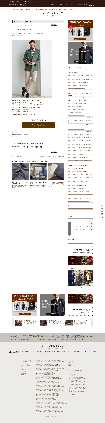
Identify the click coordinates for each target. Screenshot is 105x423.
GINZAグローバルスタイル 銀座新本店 (76, 97)
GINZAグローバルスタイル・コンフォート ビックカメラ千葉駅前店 (80, 141)
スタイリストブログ (23, 361)
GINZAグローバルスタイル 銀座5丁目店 (76, 106)
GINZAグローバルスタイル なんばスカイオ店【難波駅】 (46, 399)
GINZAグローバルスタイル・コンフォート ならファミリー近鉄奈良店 (80, 182)
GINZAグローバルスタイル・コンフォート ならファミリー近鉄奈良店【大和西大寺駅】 (52, 403)
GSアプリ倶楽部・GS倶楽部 (80, 4)
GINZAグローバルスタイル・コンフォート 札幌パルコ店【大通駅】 (48, 360)
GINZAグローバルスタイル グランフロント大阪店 (78, 162)
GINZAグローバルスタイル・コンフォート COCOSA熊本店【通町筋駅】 (49, 412)
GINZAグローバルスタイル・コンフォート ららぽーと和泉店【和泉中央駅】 (50, 402)
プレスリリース (71, 366)
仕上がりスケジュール (24, 366)
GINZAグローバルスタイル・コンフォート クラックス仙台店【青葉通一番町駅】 (50, 361)
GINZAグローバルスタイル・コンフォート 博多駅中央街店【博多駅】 (48, 410)
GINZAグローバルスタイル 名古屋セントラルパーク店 (79, 154)
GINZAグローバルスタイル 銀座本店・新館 (77, 103)
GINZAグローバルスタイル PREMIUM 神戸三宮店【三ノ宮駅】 (47, 406)
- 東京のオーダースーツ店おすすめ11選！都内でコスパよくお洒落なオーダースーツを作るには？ (76, 389)
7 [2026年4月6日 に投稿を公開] (69, 223)
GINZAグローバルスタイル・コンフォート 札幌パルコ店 (80, 79)
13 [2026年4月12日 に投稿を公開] (91, 223)
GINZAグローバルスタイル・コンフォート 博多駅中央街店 (80, 198)
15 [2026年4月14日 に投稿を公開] (73, 226)
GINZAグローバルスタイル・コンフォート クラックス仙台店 (80, 76)
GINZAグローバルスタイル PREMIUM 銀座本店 (78, 82)
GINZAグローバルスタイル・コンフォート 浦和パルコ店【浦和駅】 (48, 385)
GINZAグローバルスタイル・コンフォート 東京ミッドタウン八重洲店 (80, 94)
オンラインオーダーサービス (25, 369)
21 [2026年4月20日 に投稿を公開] (69, 229)
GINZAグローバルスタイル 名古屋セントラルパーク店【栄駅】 (47, 391)
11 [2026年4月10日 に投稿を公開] (83, 223)
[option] (27, 323)
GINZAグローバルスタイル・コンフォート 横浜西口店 (79, 131)
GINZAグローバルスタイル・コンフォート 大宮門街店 (79, 134)
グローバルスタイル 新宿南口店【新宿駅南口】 (44, 374)
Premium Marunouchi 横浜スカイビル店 (76, 129)
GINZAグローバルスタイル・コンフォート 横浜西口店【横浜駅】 (48, 382)
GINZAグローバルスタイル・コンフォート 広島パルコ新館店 (80, 194)
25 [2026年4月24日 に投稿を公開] (83, 229)
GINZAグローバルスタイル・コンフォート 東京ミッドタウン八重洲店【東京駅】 (50, 368)
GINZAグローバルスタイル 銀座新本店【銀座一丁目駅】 (46, 369)
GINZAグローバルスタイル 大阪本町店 (76, 168)
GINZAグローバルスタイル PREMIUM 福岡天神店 (78, 201)
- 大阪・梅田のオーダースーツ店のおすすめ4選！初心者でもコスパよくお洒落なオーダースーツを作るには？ (76, 393)
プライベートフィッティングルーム (26, 360)
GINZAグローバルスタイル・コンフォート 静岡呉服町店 (80, 144)
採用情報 (69, 365)
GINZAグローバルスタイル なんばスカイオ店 (77, 171)
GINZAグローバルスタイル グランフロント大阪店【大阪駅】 (47, 395)
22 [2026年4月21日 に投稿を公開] (73, 229)
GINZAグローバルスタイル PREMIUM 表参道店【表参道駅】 (47, 364)
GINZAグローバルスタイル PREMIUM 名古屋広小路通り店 (80, 147)
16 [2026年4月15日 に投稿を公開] (76, 226)
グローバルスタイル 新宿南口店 (74, 112)
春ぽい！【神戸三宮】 (17, 156)
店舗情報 (53, 4)
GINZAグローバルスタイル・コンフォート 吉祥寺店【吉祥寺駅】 (48, 377)
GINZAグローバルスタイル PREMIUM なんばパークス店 (80, 160)
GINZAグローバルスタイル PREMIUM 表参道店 (78, 85)
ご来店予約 (91, 5)
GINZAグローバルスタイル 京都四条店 (76, 188)
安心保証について (23, 368)
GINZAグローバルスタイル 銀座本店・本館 (77, 100)
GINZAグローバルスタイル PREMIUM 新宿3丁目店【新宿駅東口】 (48, 365)
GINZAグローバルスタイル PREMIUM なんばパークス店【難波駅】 (48, 394)
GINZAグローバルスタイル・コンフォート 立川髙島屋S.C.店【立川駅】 (49, 378)
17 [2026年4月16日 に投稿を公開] (80, 226)
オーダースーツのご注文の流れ (25, 365)
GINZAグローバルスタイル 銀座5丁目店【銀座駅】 (45, 372)
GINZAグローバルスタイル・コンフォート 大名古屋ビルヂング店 (80, 151)
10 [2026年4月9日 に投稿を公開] (80, 223)
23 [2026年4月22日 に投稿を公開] (76, 229)
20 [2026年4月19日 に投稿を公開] (91, 226)
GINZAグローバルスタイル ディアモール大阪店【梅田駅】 (46, 397)
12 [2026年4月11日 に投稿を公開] (87, 223)
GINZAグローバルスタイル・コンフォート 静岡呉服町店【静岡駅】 (48, 387)
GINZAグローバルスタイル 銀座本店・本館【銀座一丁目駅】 (47, 370)
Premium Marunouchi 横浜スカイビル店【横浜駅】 (45, 381)
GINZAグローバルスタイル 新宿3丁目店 (76, 88)
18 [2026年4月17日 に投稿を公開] (83, 226)
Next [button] (92, 322)
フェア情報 (59, 4)
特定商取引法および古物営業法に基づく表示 (76, 370)
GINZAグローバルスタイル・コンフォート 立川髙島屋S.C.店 (80, 121)
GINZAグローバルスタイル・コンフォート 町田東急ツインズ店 (80, 125)
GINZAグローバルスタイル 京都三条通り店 (77, 185)
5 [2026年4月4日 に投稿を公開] (87, 220)
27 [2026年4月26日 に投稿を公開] (91, 229)
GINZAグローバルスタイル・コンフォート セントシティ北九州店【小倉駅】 (50, 411)
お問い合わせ (70, 362)
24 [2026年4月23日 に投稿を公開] (80, 229)
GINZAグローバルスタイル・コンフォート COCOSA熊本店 (80, 208)
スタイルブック (22, 374)
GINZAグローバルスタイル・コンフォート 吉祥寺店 (79, 117)
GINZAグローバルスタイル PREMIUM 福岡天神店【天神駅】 (47, 408)
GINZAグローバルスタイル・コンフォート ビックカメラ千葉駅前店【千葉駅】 (50, 386)
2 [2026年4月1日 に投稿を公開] (76, 220)
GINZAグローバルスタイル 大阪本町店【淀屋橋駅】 (45, 398)
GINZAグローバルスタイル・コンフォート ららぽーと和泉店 (80, 178)
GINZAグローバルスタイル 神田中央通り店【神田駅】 (46, 373)
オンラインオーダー (68, 4)
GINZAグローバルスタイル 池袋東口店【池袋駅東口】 (46, 376)
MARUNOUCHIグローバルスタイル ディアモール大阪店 (79, 165)
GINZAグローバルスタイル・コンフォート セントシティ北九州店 (80, 204)
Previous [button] (13, 322)
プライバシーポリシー (72, 368)
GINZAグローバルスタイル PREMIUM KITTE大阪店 (79, 157)
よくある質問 (70, 361)
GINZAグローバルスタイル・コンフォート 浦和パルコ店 (80, 137)
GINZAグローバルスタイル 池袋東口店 (76, 115)
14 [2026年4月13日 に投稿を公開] (69, 226)
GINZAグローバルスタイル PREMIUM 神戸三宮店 (78, 191)
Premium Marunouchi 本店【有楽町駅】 (43, 366)
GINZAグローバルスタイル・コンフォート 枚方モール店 (80, 174)
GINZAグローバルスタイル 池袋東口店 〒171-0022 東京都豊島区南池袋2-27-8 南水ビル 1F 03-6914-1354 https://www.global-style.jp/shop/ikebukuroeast (22, 134)
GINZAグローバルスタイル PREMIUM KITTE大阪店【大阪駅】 (47, 393)
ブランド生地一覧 (23, 373)
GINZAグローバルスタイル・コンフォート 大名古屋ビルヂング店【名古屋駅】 (50, 390)
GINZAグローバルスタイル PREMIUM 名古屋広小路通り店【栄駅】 (48, 389)
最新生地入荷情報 (23, 371)
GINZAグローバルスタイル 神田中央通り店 (77, 109)
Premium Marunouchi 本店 (73, 90)
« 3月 (69, 235)
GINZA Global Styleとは (34, 4)
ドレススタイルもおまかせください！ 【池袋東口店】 (51, 156)
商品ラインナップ (45, 4)
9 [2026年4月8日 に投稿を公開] (76, 223)
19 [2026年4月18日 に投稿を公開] (87, 226)
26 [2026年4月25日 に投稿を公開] (87, 229)
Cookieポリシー (71, 369)
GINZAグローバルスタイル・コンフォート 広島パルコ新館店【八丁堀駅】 (49, 407)
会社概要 (69, 364)
